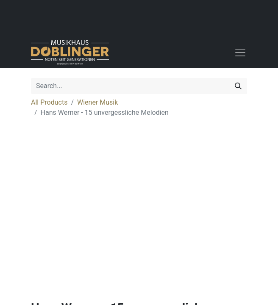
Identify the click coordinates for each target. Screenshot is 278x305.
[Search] (238, 86)
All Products (49, 102)
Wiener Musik (97, 102)
